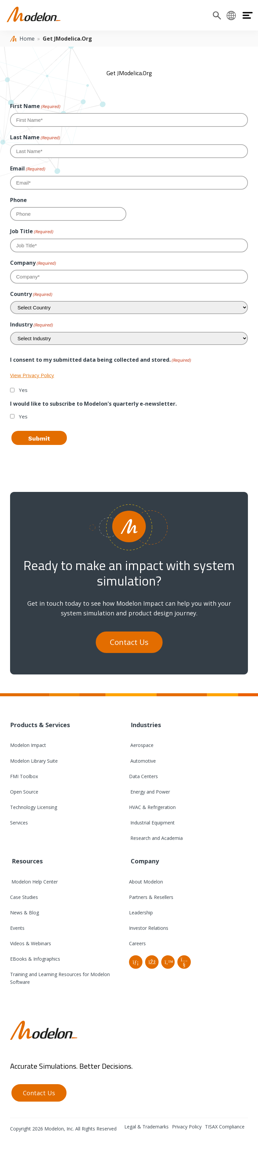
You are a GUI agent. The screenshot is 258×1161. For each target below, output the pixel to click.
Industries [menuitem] (145, 725)
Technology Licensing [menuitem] (33, 807)
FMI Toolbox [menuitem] (24, 776)
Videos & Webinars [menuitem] (30, 943)
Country (31, 294)
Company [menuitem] (144, 861)
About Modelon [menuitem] (146, 881)
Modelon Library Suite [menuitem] (34, 761)
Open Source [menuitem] (24, 792)
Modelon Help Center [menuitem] (34, 881)
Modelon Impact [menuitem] (28, 745)
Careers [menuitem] (137, 943)
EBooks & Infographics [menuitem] (35, 959)
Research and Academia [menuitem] (156, 838)
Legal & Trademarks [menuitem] (146, 1126)
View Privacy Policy (32, 375)
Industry (31, 325)
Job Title (31, 231)
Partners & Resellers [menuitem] (151, 897)
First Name (35, 106)
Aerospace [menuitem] (141, 745)
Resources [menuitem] (26, 861)
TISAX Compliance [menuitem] (225, 1126)
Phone (18, 200)
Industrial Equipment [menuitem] (152, 822)
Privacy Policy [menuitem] (187, 1126)
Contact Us (129, 642)
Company (33, 263)
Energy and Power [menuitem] (149, 792)
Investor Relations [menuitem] (148, 928)
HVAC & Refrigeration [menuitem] (152, 807)
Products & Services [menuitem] (40, 725)
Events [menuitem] (17, 928)
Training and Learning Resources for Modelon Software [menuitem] (60, 978)
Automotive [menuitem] (142, 761)
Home (27, 38)
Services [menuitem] (19, 822)
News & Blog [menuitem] (24, 912)
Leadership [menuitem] (141, 912)
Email (27, 168)
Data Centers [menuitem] (143, 776)
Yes (23, 390)
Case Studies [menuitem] (24, 897)
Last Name (35, 137)
